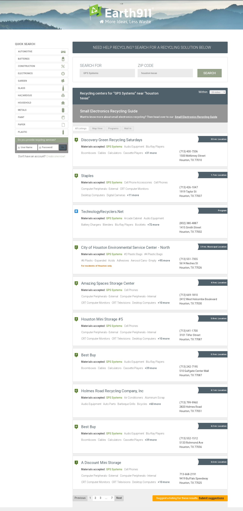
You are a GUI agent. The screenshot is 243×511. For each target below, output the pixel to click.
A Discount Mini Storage (101, 462)
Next (119, 497)
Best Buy (88, 355)
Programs (113, 128)
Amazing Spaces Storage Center (108, 283)
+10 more (164, 302)
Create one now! (55, 156)
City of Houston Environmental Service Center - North (125, 247)
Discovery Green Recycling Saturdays (111, 140)
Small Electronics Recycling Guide (196, 116)
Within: (212, 92)
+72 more (153, 224)
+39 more (151, 368)
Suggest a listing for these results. (190, 498)
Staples (87, 176)
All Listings (81, 128)
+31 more (151, 152)
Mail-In (127, 128)
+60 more (155, 403)
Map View (97, 128)
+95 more (164, 260)
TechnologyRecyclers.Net (102, 211)
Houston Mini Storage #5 (102, 319)
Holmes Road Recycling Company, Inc (112, 391)
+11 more (133, 195)
